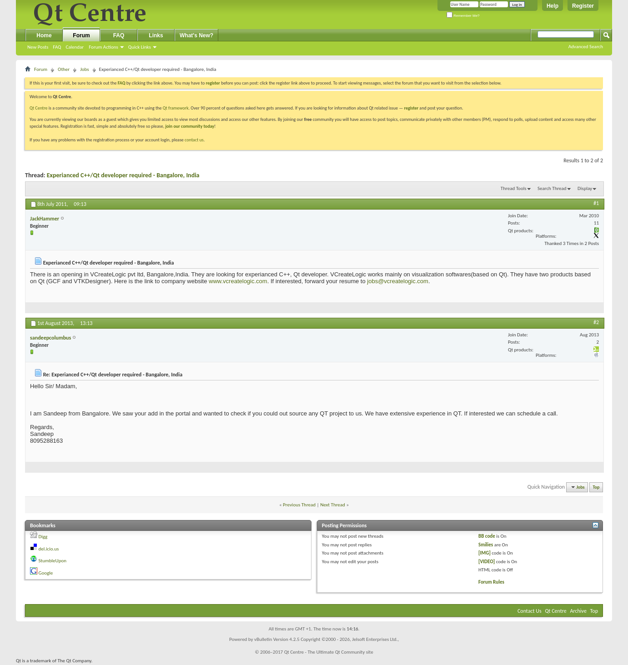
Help (552, 6)
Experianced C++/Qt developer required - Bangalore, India (123, 175)
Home (43, 35)
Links (156, 35)
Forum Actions (103, 47)
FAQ (57, 47)
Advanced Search (585, 47)
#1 (596, 203)
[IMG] (484, 553)
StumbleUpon (53, 561)
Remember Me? (463, 16)
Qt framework (176, 108)
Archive (578, 611)
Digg (43, 537)
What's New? (196, 35)
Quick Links (139, 47)
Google (46, 573)
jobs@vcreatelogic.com (397, 281)
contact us (194, 140)
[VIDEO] (486, 562)
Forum (81, 35)
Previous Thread (299, 505)
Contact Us (529, 611)
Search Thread (552, 188)
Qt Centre (39, 108)
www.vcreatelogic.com (238, 281)
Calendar (74, 47)
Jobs (84, 69)
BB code (486, 536)
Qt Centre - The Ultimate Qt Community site (328, 652)
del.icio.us (49, 549)
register (411, 108)
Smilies (485, 545)
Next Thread (332, 505)
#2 (596, 322)
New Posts (37, 47)
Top (596, 487)
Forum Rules (491, 582)
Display (585, 188)
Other (64, 69)
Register (583, 6)
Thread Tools (514, 188)
